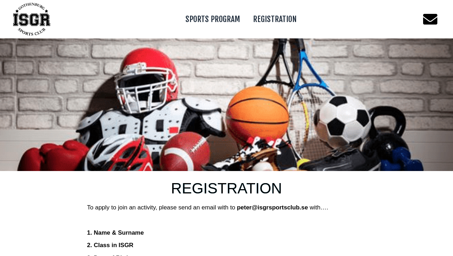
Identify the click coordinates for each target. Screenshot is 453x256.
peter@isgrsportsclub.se (272, 207)
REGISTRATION (275, 19)
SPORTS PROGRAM (212, 19)
